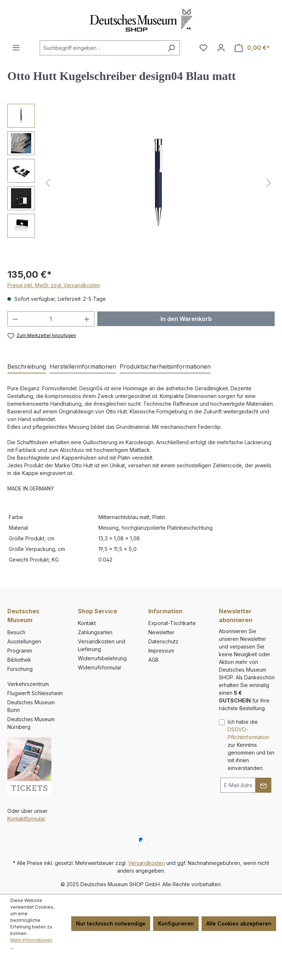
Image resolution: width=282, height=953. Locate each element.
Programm (19, 650)
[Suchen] (171, 47)
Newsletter (161, 632)
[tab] (26, 366)
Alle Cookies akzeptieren (238, 923)
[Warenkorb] (252, 47)
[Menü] (16, 47)
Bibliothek (19, 660)
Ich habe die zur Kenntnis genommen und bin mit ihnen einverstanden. (251, 745)
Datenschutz (163, 641)
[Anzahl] (51, 318)
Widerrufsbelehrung (102, 658)
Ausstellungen (24, 641)
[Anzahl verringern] (15, 318)
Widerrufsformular (100, 667)
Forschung (20, 669)
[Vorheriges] (47, 183)
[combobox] (101, 47)
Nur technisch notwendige (110, 923)
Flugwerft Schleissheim (35, 693)
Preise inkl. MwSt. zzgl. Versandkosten (53, 285)
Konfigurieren (176, 923)
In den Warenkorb (186, 318)
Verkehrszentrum (28, 684)
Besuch (16, 632)
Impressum (161, 650)
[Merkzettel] (203, 47)
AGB (153, 660)
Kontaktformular (26, 818)
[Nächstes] (268, 183)
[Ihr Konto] (221, 47)
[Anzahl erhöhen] (87, 318)
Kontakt (87, 623)
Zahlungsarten (95, 632)
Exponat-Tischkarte (172, 623)
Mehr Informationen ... (31, 943)
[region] (141, 183)
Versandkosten (146, 863)
